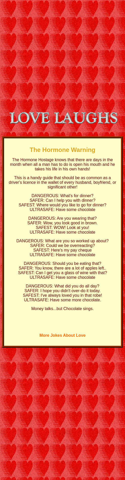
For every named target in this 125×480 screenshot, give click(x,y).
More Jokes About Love (62, 335)
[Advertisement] (48, 52)
